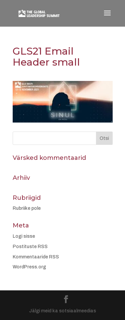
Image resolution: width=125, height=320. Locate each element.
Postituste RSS (30, 246)
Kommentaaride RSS (36, 256)
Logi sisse (24, 236)
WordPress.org (29, 266)
